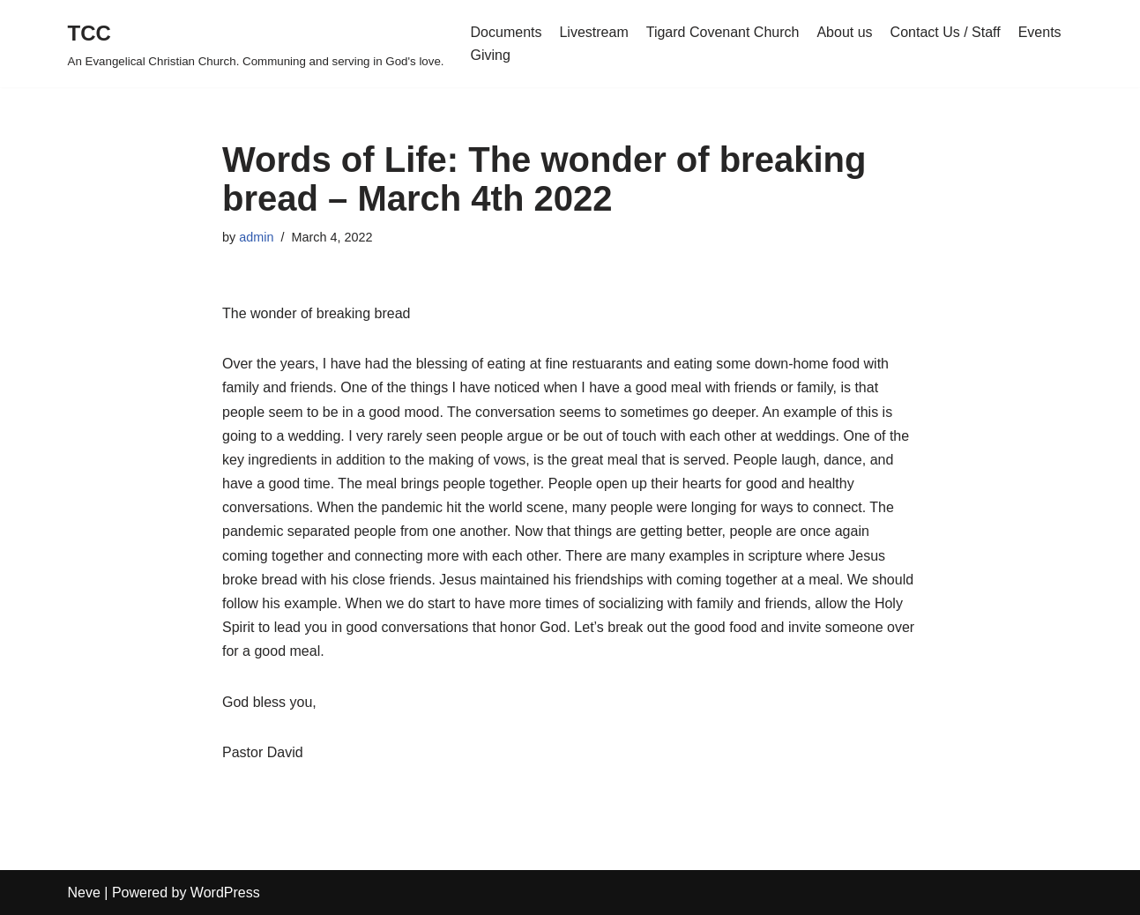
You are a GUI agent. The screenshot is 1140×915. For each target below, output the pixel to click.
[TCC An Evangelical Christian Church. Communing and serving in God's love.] (256, 43)
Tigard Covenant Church (723, 32)
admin (256, 237)
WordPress (225, 892)
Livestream (593, 32)
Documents (506, 32)
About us (844, 32)
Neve (84, 892)
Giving (490, 55)
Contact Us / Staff (945, 32)
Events (1040, 32)
